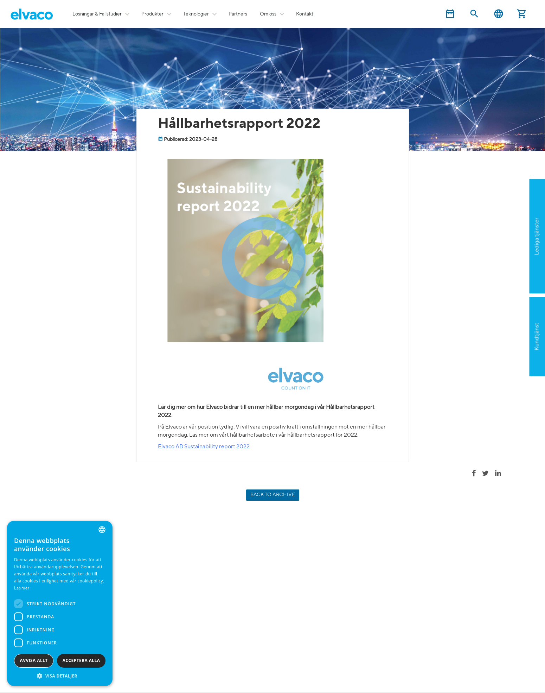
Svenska (498, 13)
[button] (59, 675)
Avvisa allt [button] (34, 660)
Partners (238, 14)
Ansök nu (507, 270)
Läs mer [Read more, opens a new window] (21, 588)
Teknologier (196, 14)
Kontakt (304, 14)
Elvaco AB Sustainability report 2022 (204, 447)
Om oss (268, 14)
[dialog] (60, 603)
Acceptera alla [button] (81, 660)
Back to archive (272, 494)
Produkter (152, 14)
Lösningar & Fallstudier (97, 14)
